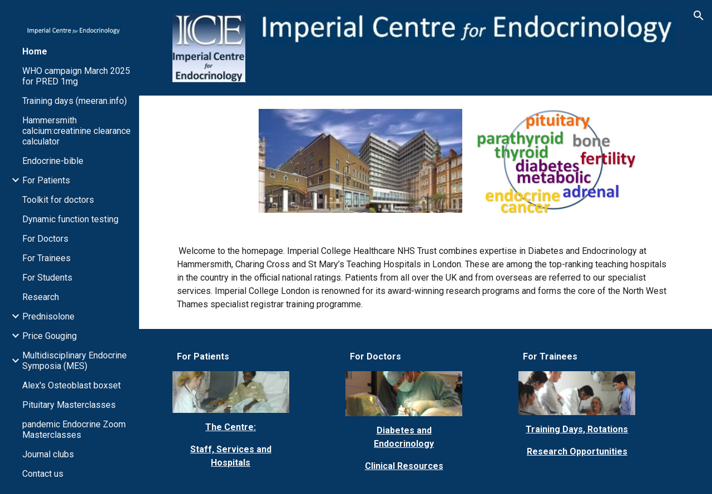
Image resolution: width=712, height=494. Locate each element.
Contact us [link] (42, 473)
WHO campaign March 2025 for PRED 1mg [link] (76, 76)
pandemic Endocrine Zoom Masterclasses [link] (74, 429)
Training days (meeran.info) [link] (74, 101)
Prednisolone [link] (48, 316)
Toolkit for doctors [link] (58, 199)
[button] (698, 15)
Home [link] (34, 51)
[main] (425, 278)
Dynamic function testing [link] (70, 219)
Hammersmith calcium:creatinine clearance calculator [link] (76, 131)
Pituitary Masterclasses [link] (69, 405)
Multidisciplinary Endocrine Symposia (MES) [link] (74, 360)
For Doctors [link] (45, 238)
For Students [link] (47, 277)
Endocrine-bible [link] (52, 161)
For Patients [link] (46, 180)
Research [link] (40, 297)
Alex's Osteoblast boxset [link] (71, 385)
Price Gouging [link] (49, 336)
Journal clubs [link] (48, 454)
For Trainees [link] (46, 258)
